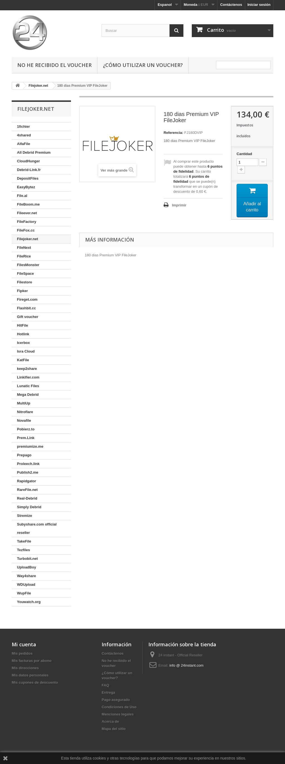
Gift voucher (27, 317)
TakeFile (24, 541)
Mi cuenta (24, 644)
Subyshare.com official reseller (36, 528)
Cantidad (244, 154)
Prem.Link (26, 438)
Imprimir (179, 205)
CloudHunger (28, 161)
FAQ (105, 685)
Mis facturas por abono (31, 661)
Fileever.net (27, 213)
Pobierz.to (26, 429)
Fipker (22, 291)
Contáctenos (231, 5)
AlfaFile (23, 144)
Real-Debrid (27, 498)
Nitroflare (25, 412)
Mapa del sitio (114, 729)
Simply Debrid (29, 507)
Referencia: (173, 133)
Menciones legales (118, 714)
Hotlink (23, 334)
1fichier (23, 126)
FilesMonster (28, 265)
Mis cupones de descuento (35, 682)
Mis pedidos (22, 653)
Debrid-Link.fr (29, 170)
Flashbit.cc (26, 308)
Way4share (26, 576)
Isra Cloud (26, 351)
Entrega (108, 692)
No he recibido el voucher (54, 65)
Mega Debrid (28, 394)
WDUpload (26, 584)
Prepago (24, 455)
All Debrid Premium (34, 152)
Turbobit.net (27, 558)
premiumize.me (30, 446)
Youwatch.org (29, 602)
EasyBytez (26, 187)
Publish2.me (27, 472)
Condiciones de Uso (119, 707)
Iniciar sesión (259, 5)
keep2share (27, 369)
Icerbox (23, 343)
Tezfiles (23, 550)
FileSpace (25, 273)
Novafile (24, 420)
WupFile (24, 593)
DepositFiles (27, 178)
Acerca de (110, 721)
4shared (24, 135)
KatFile (23, 360)
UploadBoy (26, 567)
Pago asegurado (116, 700)
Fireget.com (27, 299)
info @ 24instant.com (186, 665)
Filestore (24, 282)
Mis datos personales (30, 675)
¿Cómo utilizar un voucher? (143, 65)
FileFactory (26, 222)
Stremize (24, 516)
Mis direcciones (25, 668)
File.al (22, 196)
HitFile (22, 325)
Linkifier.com (28, 377)
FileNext (24, 247)
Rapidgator (26, 481)
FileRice (24, 256)
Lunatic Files (28, 386)
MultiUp (23, 403)
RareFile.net (27, 490)
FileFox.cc (26, 230)
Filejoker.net (27, 239)
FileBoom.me (28, 204)
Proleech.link (28, 464)
